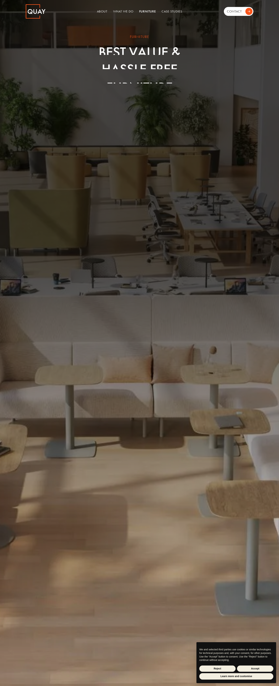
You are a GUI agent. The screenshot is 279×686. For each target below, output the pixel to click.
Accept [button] (255, 668)
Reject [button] (217, 668)
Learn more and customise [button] (236, 676)
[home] (49, 11)
